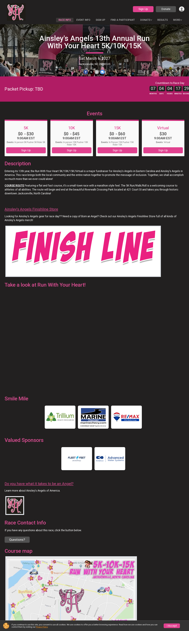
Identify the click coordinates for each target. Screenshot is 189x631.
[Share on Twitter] (91, 72)
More (176, 19)
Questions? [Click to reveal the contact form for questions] (17, 546)
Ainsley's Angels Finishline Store (31, 215)
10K (71, 134)
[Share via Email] (96, 72)
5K (26, 134)
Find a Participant (123, 19)
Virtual (163, 134)
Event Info (83, 19)
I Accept (172, 625)
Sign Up (143, 9)
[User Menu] (181, 9)
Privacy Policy (42, 627)
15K (117, 134)
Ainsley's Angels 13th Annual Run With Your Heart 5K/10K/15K (94, 42)
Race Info (65, 19)
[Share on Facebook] (86, 72)
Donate (165, 9)
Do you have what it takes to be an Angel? (39, 490)
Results (162, 19)
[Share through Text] (102, 72)
